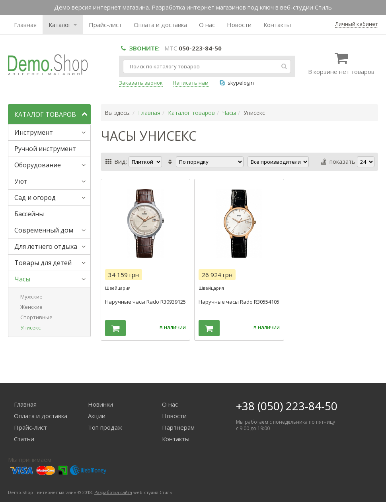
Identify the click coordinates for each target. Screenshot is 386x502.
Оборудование (37, 165)
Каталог (63, 25)
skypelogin (236, 82)
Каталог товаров (191, 112)
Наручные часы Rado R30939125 (145, 301)
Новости (239, 25)
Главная (25, 25)
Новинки (100, 404)
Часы (22, 279)
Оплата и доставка (160, 25)
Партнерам (178, 427)
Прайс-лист (105, 25)
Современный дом (43, 230)
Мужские (31, 296)
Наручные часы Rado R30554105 (239, 301)
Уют (20, 181)
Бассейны (29, 213)
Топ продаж (105, 427)
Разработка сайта (113, 492)
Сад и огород (35, 197)
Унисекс (30, 327)
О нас (207, 25)
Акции (96, 416)
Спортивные (36, 317)
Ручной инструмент (45, 148)
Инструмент (33, 132)
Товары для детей (43, 262)
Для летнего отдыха (45, 246)
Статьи (24, 439)
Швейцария (118, 288)
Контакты (277, 25)
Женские (31, 306)
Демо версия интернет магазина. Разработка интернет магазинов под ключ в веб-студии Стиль (193, 7)
